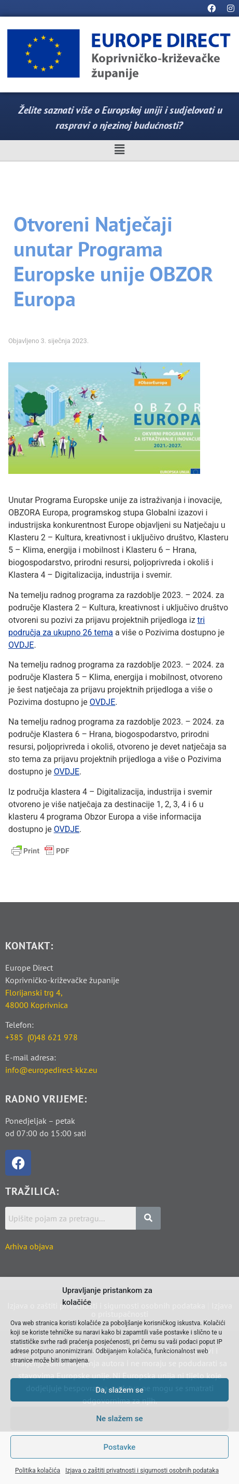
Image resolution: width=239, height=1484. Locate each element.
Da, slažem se (119, 1390)
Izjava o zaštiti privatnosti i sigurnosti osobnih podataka (142, 1470)
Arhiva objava (29, 1246)
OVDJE (21, 645)
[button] (119, 150)
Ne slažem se (119, 1418)
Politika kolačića (37, 1470)
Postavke (120, 1447)
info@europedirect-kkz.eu (51, 1070)
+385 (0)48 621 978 (41, 1037)
